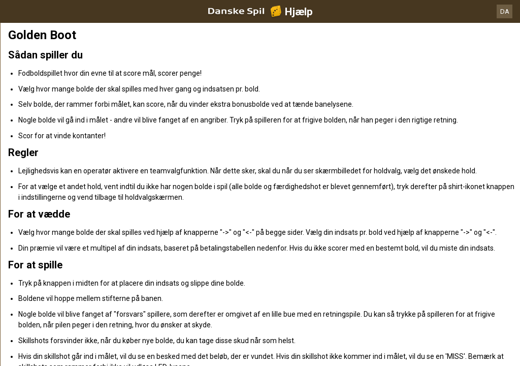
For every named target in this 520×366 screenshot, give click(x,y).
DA (504, 11)
